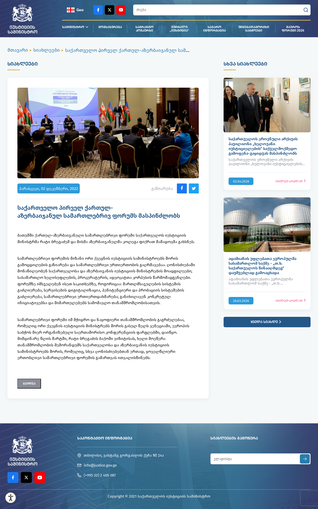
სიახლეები (46, 50)
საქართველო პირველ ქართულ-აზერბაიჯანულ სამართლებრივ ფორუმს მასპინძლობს (167, 50)
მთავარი (17, 50)
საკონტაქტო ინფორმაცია (104, 438)
